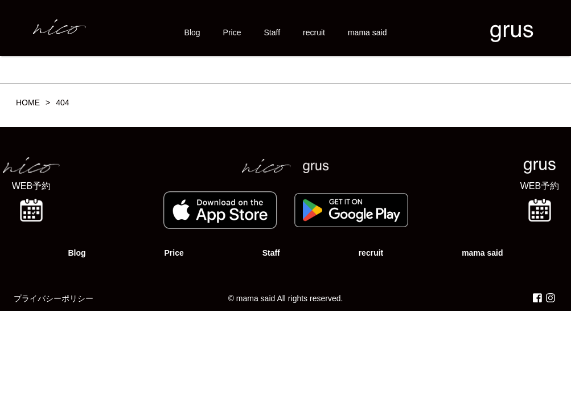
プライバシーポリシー (53, 298)
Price (232, 32)
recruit (314, 32)
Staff (272, 32)
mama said (367, 32)
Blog (192, 32)
